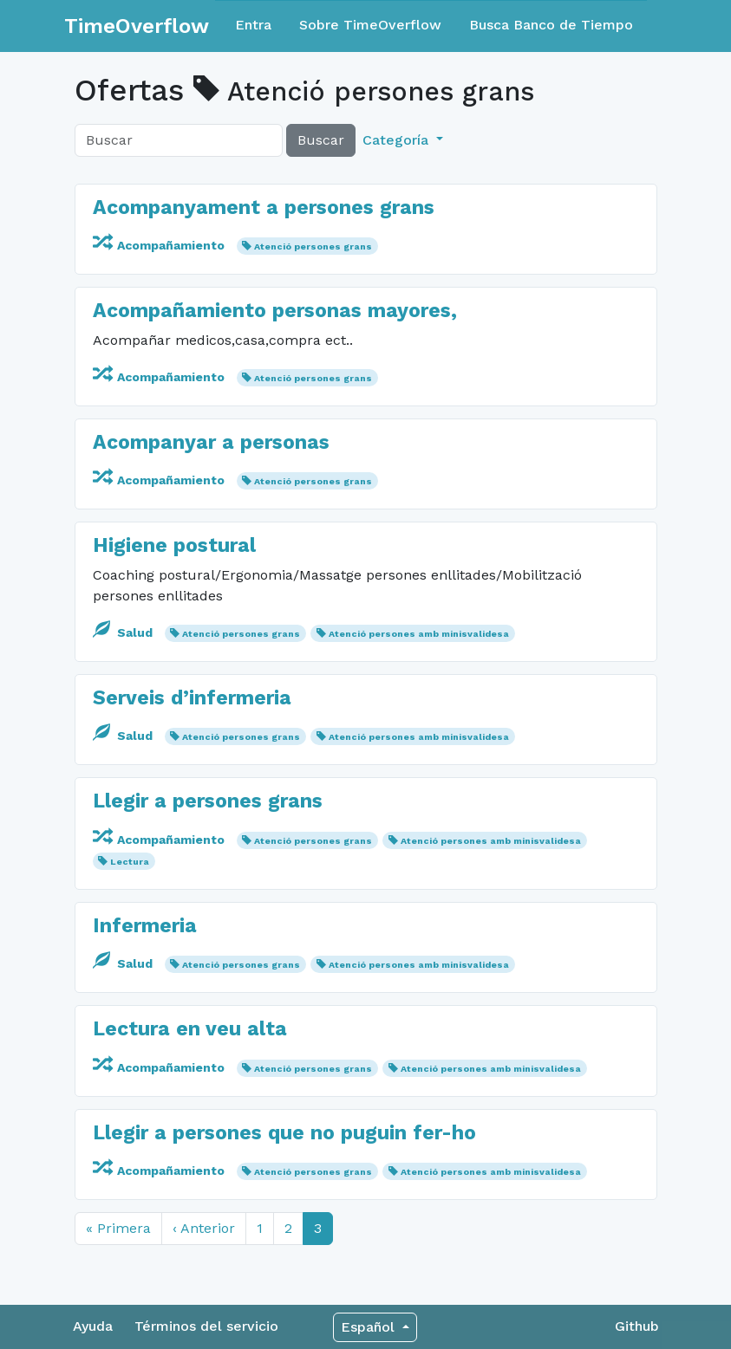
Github (637, 1326)
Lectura (129, 861)
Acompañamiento (160, 245)
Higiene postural (174, 545)
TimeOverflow (136, 26)
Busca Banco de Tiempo (551, 24)
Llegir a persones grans (208, 801)
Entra (253, 24)
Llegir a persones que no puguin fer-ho (284, 1133)
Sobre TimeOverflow (370, 24)
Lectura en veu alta (190, 1029)
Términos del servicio (206, 1326)
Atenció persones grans (313, 246)
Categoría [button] (397, 140)
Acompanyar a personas (211, 442)
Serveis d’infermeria (192, 698)
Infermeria (145, 925)
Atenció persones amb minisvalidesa (419, 633)
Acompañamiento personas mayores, (275, 310)
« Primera (118, 1228)
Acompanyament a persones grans (263, 207)
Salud (124, 632)
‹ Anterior (204, 1228)
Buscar (320, 140)
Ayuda (93, 1326)
